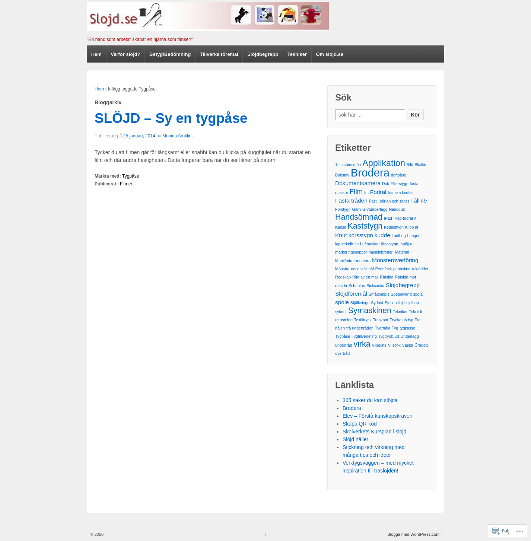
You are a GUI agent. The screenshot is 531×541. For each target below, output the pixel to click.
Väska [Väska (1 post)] (407, 345)
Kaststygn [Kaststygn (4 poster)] (365, 226)
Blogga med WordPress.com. (414, 534)
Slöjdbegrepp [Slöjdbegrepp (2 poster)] (403, 285)
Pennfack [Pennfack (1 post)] (383, 269)
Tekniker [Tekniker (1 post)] (400, 311)
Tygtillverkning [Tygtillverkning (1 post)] (364, 336)
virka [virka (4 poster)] (362, 344)
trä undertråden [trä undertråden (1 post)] (359, 328)
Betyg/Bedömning (170, 54)
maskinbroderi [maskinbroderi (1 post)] (381, 252)
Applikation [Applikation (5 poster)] (383, 163)
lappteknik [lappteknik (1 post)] (344, 244)
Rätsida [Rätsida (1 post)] (386, 277)
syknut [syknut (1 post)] (341, 311)
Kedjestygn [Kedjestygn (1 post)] (394, 227)
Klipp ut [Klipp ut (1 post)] (412, 227)
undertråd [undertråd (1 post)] (343, 345)
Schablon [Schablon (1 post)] (357, 285)
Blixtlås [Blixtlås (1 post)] (421, 164)
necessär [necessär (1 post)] (359, 269)
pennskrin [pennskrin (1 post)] (401, 269)
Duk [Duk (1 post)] (385, 183)
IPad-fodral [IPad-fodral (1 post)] (403, 218)
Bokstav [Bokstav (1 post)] (342, 175)
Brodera (352, 408)
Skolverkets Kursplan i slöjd (374, 432)
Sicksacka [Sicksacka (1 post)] (375, 285)
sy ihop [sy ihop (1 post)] (412, 302)
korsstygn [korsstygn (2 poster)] (361, 235)
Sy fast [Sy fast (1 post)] (377, 302)
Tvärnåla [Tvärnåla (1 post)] (382, 328)
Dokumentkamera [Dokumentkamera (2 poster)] (358, 183)
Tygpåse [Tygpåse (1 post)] (342, 336)
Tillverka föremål (219, 54)
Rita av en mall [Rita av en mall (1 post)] (365, 277)
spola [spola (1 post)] (418, 294)
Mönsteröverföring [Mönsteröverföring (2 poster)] (395, 260)
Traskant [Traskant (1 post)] (380, 320)
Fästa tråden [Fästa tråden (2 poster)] (351, 200)
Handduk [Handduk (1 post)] (397, 209)
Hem (96, 54)
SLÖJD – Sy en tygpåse (171, 118)
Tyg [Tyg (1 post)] (395, 328)
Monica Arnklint (177, 136)
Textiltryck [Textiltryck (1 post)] (363, 320)
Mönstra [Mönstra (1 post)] (342, 269)
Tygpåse (130, 176)
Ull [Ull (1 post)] (396, 336)
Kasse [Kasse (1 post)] (340, 227)
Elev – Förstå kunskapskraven (378, 416)
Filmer (126, 184)
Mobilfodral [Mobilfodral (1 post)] (344, 260)
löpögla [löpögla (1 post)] (406, 244)
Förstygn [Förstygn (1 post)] (342, 209)
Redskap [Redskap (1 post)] (343, 277)
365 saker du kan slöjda (370, 400)
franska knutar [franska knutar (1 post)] (400, 192)
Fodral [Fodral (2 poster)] (378, 192)
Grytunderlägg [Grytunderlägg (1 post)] (375, 209)
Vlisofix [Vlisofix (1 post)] (394, 345)
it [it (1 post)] (415, 218)
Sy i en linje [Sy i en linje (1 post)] (395, 302)
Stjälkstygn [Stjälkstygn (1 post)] (360, 302)
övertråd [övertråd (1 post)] (342, 353)
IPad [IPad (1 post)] (388, 218)
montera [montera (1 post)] (363, 260)
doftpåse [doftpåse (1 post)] (398, 175)
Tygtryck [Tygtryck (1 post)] (385, 336)
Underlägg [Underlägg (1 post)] (410, 336)
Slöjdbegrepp (262, 54)
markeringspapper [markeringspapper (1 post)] (351, 252)
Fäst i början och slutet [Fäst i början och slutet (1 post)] (389, 201)
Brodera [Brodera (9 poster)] (370, 172)
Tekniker (297, 54)
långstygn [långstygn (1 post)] (389, 244)
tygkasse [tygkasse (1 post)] (407, 328)
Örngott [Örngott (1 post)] (421, 345)
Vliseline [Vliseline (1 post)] (379, 345)
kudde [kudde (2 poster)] (382, 235)
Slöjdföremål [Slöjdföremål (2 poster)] (351, 293)
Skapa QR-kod (360, 424)
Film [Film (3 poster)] (356, 191)
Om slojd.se (330, 54)
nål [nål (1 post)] (371, 269)
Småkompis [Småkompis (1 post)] (379, 294)
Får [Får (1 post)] (424, 201)
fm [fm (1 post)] (366, 192)
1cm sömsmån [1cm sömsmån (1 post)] (348, 164)
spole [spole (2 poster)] (342, 302)
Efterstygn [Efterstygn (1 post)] (399, 183)
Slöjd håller (355, 439)
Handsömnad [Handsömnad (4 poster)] (358, 217)
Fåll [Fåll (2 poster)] (415, 200)
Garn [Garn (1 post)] (356, 209)
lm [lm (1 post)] (356, 244)
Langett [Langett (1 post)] (414, 235)
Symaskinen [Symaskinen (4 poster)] (369, 310)
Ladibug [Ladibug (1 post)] (399, 235)
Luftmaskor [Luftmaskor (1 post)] (370, 244)
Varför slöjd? (125, 54)
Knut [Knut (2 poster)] (341, 235)
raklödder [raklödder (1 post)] (420, 269)
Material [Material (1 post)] (402, 252)
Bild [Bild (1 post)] (410, 164)
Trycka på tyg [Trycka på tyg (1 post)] (401, 320)
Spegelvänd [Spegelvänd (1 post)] (401, 294)
